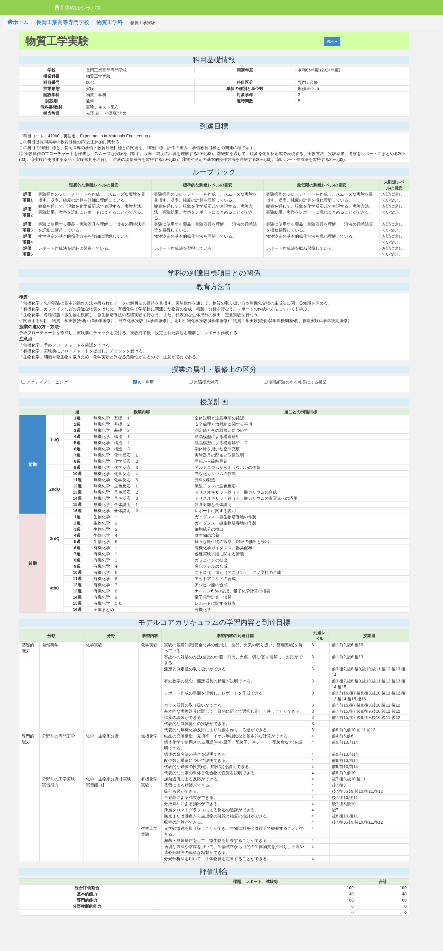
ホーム (18, 22)
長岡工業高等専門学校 (62, 22)
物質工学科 (109, 22)
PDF (332, 41)
